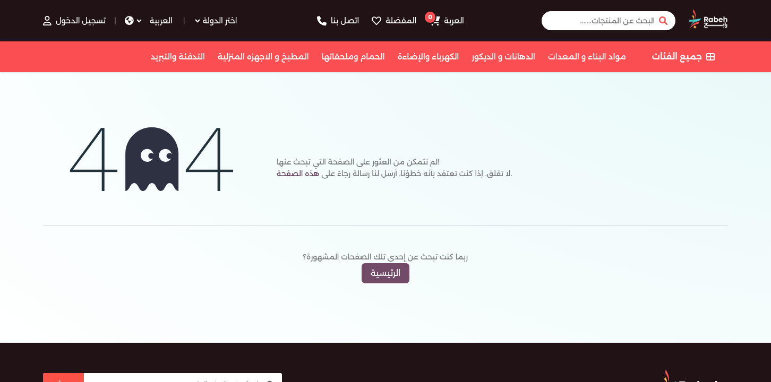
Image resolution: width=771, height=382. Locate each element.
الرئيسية (385, 273)
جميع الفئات (683, 56)
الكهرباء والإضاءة (428, 56)
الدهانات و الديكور (503, 56)
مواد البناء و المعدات (587, 56)
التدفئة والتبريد (177, 56)
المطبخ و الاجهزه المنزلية (263, 56)
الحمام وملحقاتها (353, 56)
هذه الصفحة (298, 173)
